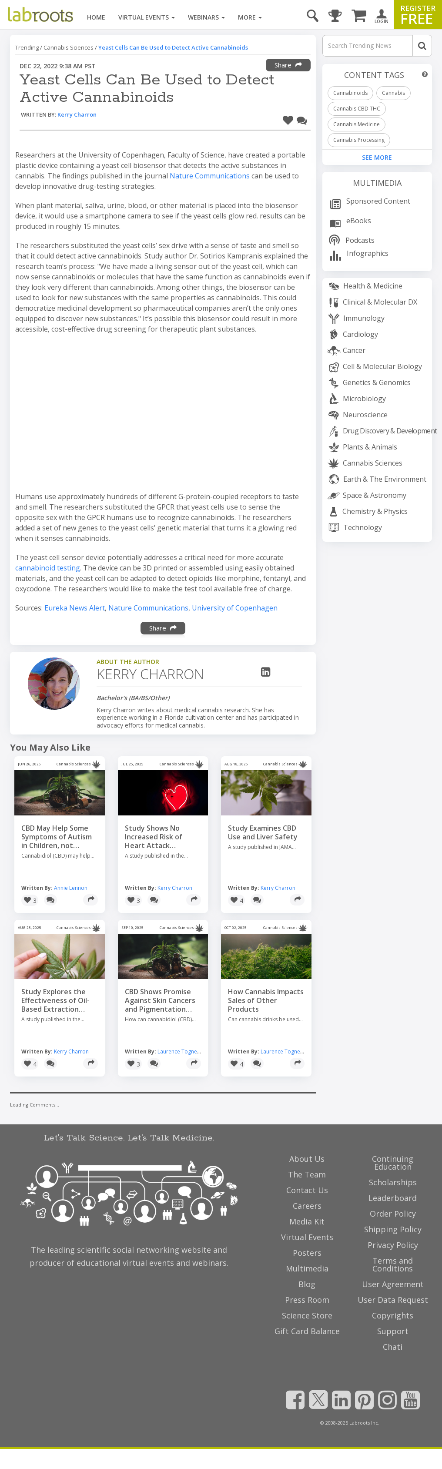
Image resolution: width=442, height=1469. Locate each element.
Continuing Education (392, 1163)
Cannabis (393, 93)
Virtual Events (146, 17)
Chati (392, 1347)
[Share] (90, 900)
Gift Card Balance (307, 1331)
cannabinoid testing (47, 568)
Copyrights (392, 1315)
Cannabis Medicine (356, 124)
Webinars (206, 17)
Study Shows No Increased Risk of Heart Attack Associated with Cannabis (153, 837)
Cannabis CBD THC (356, 108)
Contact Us (307, 1190)
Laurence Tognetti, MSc (185, 1051)
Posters (307, 1253)
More (250, 17)
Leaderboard (392, 1198)
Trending (27, 47)
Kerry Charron (77, 114)
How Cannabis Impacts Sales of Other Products (266, 1000)
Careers (307, 1206)
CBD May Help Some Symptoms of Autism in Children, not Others (56, 837)
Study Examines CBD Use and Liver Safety (263, 832)
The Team (307, 1174)
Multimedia (377, 183)
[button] (288, 119)
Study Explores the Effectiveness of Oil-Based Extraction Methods (55, 1000)
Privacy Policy (393, 1245)
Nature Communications (210, 176)
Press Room (307, 1300)
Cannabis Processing (359, 140)
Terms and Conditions (392, 1264)
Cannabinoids (350, 93)
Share (288, 64)
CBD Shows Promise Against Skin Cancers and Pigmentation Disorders (160, 1000)
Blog (306, 1284)
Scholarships (393, 1182)
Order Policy (393, 1213)
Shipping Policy (393, 1229)
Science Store (307, 1315)
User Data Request (393, 1300)
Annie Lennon (70, 888)
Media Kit (307, 1221)
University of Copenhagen (235, 608)
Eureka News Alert (74, 608)
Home (96, 17)
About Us (307, 1159)
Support (393, 1331)
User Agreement (393, 1284)
